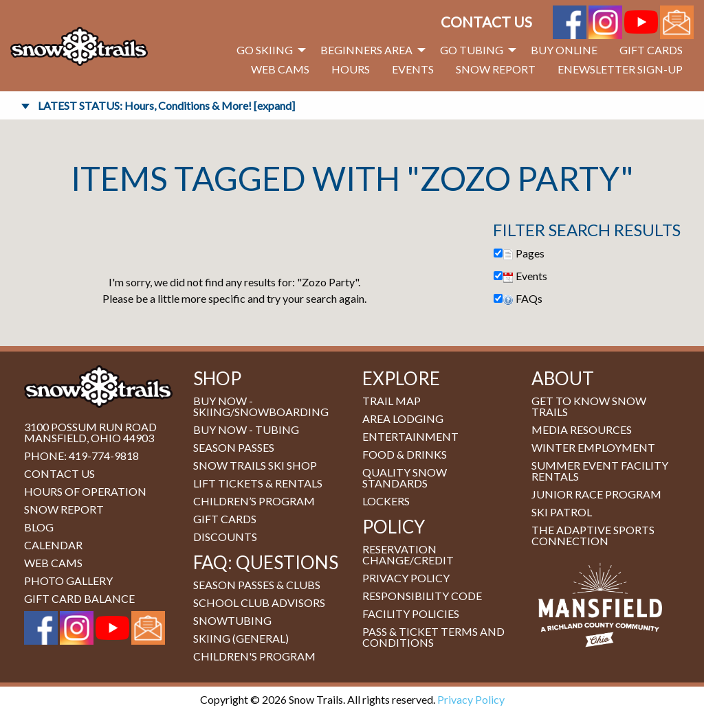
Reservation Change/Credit (408, 554)
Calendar (53, 544)
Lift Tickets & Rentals (257, 483)
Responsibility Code (422, 595)
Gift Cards (651, 49)
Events (413, 69)
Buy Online (564, 49)
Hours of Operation (85, 491)
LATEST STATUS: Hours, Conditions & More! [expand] (166, 105)
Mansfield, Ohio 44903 (89, 437)
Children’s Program (254, 500)
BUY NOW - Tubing (246, 429)
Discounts (225, 536)
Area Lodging (402, 418)
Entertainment (410, 436)
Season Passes (233, 447)
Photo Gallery (68, 580)
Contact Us (486, 21)
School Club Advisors (259, 602)
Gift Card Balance (79, 598)
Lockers (386, 500)
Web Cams (280, 69)
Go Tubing (471, 49)
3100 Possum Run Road (90, 426)
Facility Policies (410, 613)
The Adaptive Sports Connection (592, 535)
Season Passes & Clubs (256, 584)
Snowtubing (232, 620)
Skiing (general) (241, 638)
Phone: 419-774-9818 (81, 455)
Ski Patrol (561, 511)
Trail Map (391, 400)
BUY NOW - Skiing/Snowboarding (261, 406)
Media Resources (581, 429)
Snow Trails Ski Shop (255, 465)
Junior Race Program (596, 494)
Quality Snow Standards (404, 478)
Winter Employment (593, 447)
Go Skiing (264, 49)
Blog (39, 526)
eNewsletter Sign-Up (620, 69)
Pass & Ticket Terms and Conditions (433, 637)
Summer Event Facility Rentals (599, 471)
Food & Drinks (404, 454)
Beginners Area (366, 49)
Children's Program (254, 656)
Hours (350, 69)
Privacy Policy (406, 577)
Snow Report (496, 69)
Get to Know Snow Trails (588, 406)
